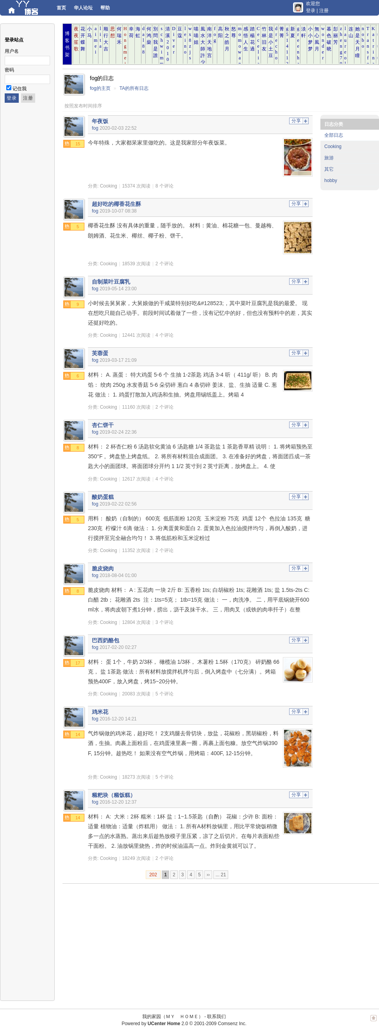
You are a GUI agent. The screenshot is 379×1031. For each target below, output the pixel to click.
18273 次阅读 (136, 777)
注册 (324, 10)
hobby (330, 180)
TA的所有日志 (134, 88)
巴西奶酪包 (105, 640)
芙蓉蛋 (100, 353)
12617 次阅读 (136, 479)
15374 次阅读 (136, 186)
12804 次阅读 (136, 622)
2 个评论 (164, 263)
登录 (310, 10)
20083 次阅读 (136, 694)
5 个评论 (164, 694)
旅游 (329, 158)
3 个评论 (164, 622)
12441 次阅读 (136, 335)
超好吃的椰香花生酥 (116, 204)
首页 (61, 8)
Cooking (108, 186)
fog (95, 128)
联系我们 (216, 1016)
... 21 (221, 874)
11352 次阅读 (136, 550)
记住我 (20, 88)
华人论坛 (83, 8)
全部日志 (333, 135)
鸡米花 (100, 712)
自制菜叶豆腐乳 (111, 282)
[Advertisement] (181, 942)
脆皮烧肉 (103, 568)
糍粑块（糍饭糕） (114, 795)
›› (208, 874)
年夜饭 (100, 121)
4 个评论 (164, 335)
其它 (329, 169)
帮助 (105, 8)
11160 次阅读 (136, 407)
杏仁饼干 (103, 425)
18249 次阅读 (136, 858)
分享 (296, 120)
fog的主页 (100, 88)
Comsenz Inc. (232, 1023)
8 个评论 (164, 186)
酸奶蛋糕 (103, 497)
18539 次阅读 (136, 263)
